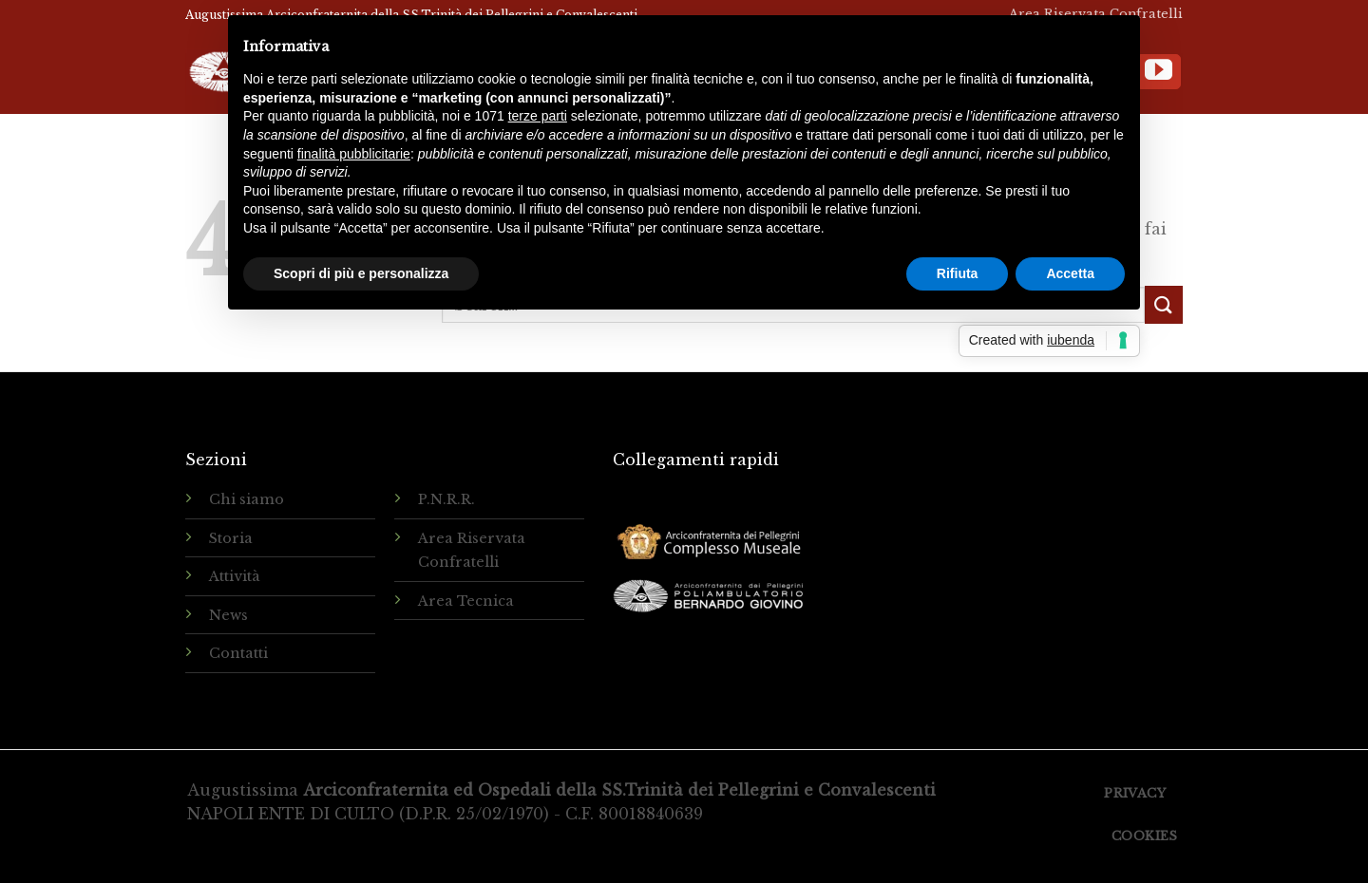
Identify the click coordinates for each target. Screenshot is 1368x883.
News (228, 615)
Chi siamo (246, 499)
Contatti (238, 653)
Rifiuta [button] (957, 273)
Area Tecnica (466, 601)
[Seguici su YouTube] (1158, 71)
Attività (234, 576)
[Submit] (1164, 304)
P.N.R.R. (446, 499)
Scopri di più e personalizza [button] (361, 273)
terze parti (537, 115)
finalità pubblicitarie (353, 153)
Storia (231, 538)
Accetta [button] (1070, 273)
